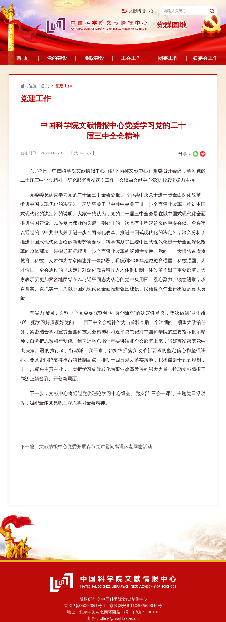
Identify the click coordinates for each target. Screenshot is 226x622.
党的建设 (57, 58)
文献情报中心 (137, 11)
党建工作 (63, 85)
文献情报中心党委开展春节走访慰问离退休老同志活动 (95, 446)
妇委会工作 (205, 58)
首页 (45, 85)
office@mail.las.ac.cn (119, 618)
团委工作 (168, 58)
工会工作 (131, 58)
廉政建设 (94, 58)
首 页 (22, 58)
